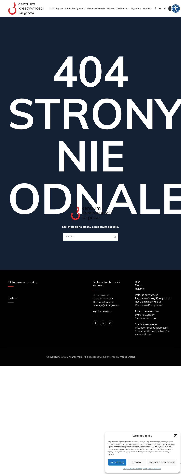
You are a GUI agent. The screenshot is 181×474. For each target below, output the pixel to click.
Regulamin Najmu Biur (148, 301)
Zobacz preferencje (162, 462)
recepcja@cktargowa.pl (106, 305)
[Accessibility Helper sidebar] (177, 3)
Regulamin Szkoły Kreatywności (153, 298)
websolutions (127, 357)
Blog (137, 282)
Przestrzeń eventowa (147, 311)
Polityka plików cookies (132, 469)
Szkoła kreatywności (146, 324)
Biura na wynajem (145, 314)
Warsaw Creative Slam (118, 8)
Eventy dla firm (143, 334)
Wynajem (136, 8)
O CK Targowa (56, 8)
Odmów (137, 462)
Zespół (139, 285)
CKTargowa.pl (75, 357)
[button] (175, 435)
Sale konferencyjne (146, 318)
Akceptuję (117, 462)
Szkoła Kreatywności (75, 8)
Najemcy (140, 288)
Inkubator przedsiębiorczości (151, 327)
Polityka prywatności (152, 469)
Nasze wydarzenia (96, 8)
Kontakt (147, 8)
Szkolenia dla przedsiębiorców (152, 331)
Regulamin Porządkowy (148, 305)
